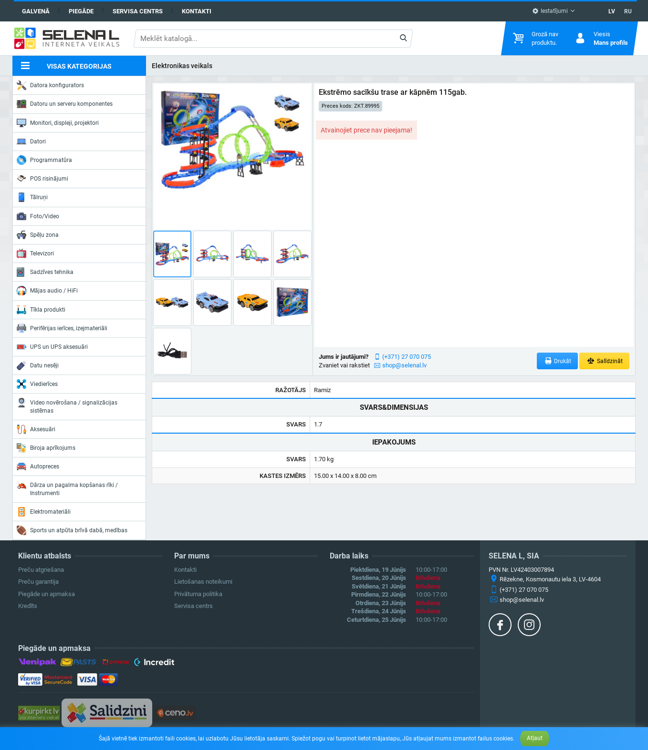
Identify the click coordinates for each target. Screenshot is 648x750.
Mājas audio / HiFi (47, 290)
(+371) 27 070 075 (406, 356)
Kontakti (196, 11)
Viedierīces (37, 384)
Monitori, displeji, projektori (58, 123)
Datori (31, 141)
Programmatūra (44, 160)
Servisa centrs (138, 11)
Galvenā (36, 11)
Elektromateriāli (44, 512)
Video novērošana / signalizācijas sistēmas (67, 406)
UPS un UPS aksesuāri (52, 347)
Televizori (35, 253)
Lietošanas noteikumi (203, 581)
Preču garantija (38, 581)
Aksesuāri (36, 429)
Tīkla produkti (41, 309)
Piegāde (81, 11)
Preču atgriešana (41, 569)
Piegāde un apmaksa (46, 594)
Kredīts (27, 605)
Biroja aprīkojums (46, 448)
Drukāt (557, 360)
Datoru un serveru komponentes (65, 104)
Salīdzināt (604, 360)
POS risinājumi (42, 178)
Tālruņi (32, 197)
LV (611, 11)
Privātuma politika (198, 594)
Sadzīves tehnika (45, 272)
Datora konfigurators (50, 85)
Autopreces (38, 466)
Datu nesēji (38, 365)
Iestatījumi (550, 11)
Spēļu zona (38, 235)
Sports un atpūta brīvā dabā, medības (72, 530)
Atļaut (535, 738)
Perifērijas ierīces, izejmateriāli (62, 328)
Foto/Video (38, 216)
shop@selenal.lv (404, 365)
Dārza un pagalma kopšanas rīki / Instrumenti (67, 488)
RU (628, 11)
